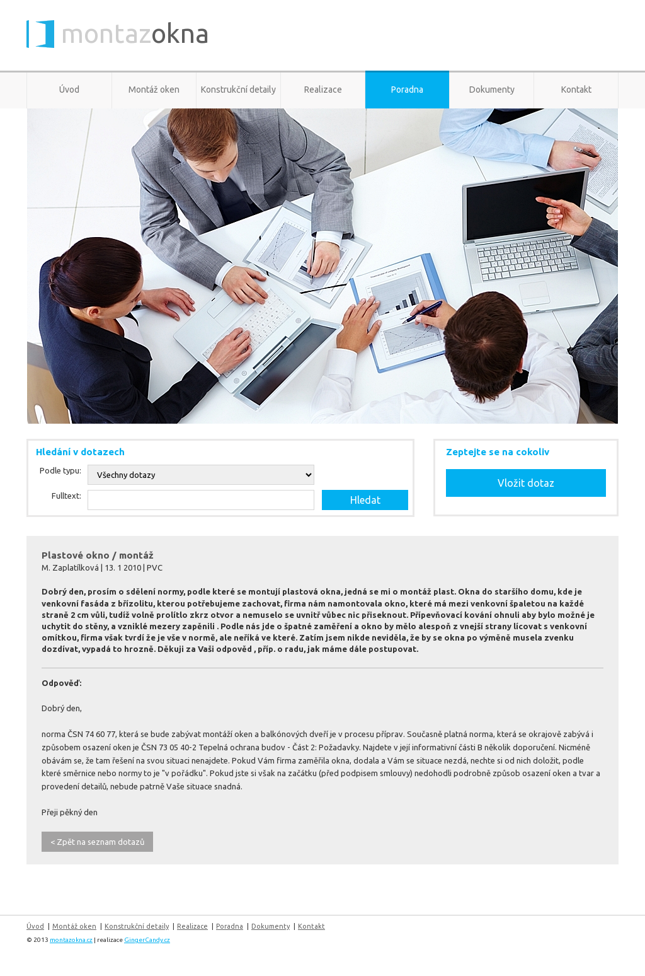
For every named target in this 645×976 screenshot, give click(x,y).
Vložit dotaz (526, 483)
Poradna (407, 89)
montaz (135, 34)
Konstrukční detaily (238, 89)
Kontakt (576, 89)
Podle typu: (60, 470)
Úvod (69, 89)
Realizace (323, 89)
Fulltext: (66, 495)
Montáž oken (154, 89)
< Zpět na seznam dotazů (97, 841)
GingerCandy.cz (147, 939)
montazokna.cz (71, 939)
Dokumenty (492, 89)
